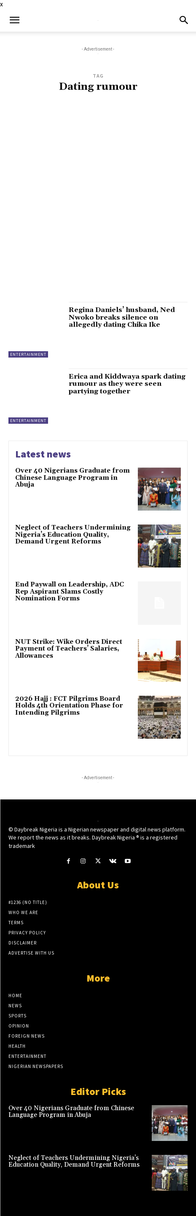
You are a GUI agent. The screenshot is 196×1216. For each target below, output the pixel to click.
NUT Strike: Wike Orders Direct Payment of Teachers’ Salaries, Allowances (68, 649)
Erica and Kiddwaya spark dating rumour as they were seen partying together (127, 383)
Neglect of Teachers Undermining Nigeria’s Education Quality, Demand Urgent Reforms (73, 535)
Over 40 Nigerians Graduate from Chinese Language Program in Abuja (72, 478)
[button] (14, 20)
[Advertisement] (98, 201)
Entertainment (28, 354)
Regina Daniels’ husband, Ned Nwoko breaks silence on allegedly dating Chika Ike (122, 317)
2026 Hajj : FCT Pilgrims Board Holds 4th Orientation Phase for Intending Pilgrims (69, 706)
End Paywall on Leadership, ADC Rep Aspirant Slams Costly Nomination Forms (69, 592)
